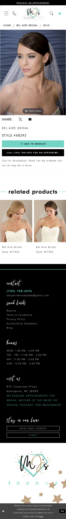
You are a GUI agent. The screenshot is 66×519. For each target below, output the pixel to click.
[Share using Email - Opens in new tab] (30, 119)
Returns (12, 310)
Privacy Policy (16, 319)
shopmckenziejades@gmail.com (28, 295)
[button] (6, 13)
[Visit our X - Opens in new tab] (47, 483)
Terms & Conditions (20, 314)
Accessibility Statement (22, 323)
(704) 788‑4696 (19, 291)
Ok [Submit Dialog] (62, 511)
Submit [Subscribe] (33, 435)
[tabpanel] (33, 72)
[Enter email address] (33, 428)
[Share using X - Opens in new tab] (20, 119)
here (41, 516)
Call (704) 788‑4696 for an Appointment (34, 152)
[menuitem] (6, 13)
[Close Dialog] (3, 511)
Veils (46, 25)
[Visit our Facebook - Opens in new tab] (9, 483)
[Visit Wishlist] (60, 13)
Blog (10, 327)
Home (7, 25)
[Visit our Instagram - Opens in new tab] (18, 483)
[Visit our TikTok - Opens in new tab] (56, 483)
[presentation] (16, 221)
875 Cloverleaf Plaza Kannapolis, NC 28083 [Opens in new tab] (34, 395)
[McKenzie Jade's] (33, 13)
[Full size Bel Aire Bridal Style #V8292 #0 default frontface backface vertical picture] (33, 72)
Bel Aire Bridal (27, 25)
